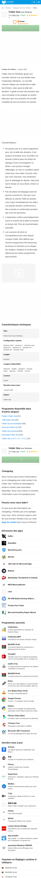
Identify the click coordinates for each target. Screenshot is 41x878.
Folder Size (20, 12)
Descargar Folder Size (10, 435)
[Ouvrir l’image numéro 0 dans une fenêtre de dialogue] (19, 273)
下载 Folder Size (8, 420)
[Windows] (8, 8)
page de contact (9, 522)
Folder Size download (10, 431)
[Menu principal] (39, 2)
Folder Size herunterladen (12, 424)
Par (14, 15)
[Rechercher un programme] (34, 2)
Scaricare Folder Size (10, 427)
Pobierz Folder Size (9, 416)
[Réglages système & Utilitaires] (22, 8)
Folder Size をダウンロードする (14, 438)
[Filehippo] (8, 2)
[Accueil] (2, 8)
